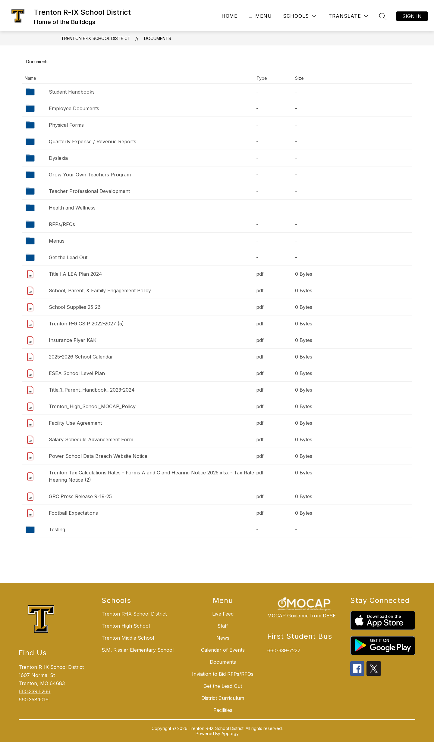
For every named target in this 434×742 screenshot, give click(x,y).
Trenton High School (126, 626)
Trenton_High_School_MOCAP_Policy (92, 406)
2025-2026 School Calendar (81, 357)
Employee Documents (74, 108)
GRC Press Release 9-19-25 (80, 496)
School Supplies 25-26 (75, 307)
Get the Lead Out (68, 257)
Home (229, 16)
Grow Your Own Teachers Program (90, 175)
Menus (56, 241)
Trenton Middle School (128, 638)
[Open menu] (259, 16)
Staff (222, 626)
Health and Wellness (72, 208)
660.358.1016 (34, 700)
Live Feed (223, 614)
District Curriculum (222, 698)
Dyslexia (58, 158)
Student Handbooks (72, 92)
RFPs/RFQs (62, 224)
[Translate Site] (348, 16)
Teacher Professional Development (89, 191)
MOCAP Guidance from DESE (301, 616)
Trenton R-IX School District (96, 38)
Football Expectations (73, 513)
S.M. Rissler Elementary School (138, 650)
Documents (157, 38)
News (222, 638)
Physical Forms (66, 125)
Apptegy (230, 733)
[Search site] (382, 16)
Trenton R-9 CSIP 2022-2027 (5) (86, 324)
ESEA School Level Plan (77, 373)
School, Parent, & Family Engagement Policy (100, 290)
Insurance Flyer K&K (72, 340)
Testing (57, 529)
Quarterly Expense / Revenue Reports (92, 141)
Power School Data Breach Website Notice (98, 456)
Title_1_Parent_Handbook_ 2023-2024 (92, 390)
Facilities (222, 710)
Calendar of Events (223, 650)
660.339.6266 (34, 691)
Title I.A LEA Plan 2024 (75, 274)
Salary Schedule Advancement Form (91, 439)
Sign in (412, 16)
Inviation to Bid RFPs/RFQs (222, 674)
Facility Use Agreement (75, 423)
